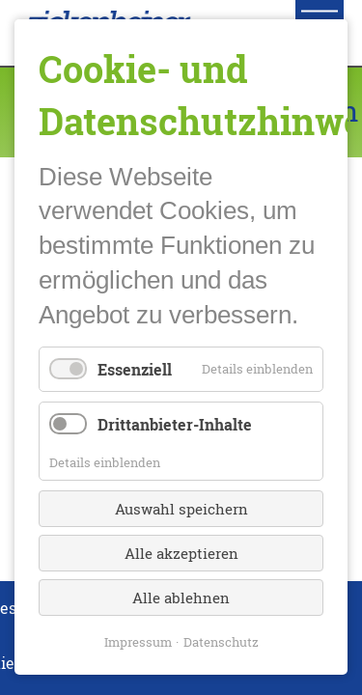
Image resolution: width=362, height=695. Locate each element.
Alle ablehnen (181, 598)
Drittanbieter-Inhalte (174, 424)
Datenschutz (221, 643)
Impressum (138, 643)
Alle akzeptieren (181, 554)
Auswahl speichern (181, 509)
